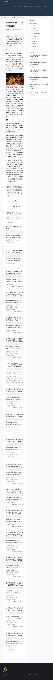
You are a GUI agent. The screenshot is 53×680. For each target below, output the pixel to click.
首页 (8, 6)
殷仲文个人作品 (33, 38)
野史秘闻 (38, 6)
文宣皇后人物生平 (33, 36)
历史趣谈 (9, 11)
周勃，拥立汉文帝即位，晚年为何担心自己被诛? (14, 365)
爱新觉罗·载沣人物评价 (34, 33)
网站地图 (5, 671)
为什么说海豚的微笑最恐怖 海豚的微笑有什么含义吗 (14, 512)
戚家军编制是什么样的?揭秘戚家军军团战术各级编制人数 (14, 294)
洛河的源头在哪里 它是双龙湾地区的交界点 (14, 319)
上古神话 (26, 6)
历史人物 (32, 6)
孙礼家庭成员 (32, 25)
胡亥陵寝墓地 (32, 46)
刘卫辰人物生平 (33, 23)
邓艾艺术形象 (32, 28)
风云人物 (14, 6)
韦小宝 (21, 130)
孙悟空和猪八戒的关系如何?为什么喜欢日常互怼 (14, 491)
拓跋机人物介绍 (33, 41)
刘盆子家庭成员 (33, 43)
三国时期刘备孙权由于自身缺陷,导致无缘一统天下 (39, 85)
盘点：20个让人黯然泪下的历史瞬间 (38, 92)
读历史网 (31, 674)
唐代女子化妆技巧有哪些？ (13, 228)
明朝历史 (45, 6)
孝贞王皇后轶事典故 (34, 30)
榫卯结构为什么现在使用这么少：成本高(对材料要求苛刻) (14, 252)
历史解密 (20, 6)
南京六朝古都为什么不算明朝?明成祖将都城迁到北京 (14, 273)
